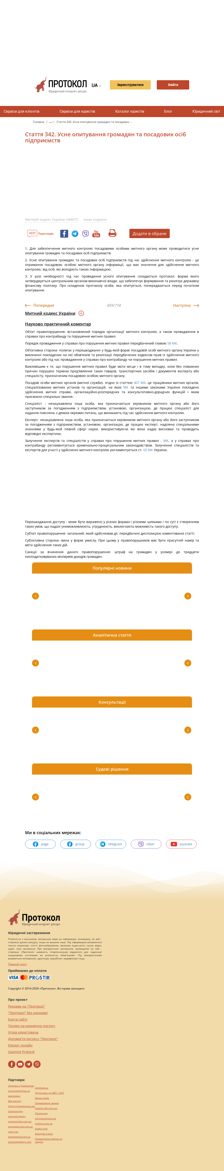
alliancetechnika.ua (19, 1090)
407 (137, 382)
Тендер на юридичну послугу (31, 1026)
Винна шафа (42, 1098)
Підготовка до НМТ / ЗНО (49, 1092)
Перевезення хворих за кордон (48, 1140)
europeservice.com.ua (20, 1126)
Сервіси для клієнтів (21, 111)
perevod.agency (17, 1116)
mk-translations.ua (45, 1118)
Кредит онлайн (20, 1045)
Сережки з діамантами (21, 1085)
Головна (39, 122)
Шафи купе (41, 1128)
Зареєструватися (130, 85)
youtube (181, 844)
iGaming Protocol (21, 1052)
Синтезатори (15, 1111)
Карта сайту (17, 1019)
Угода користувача (23, 1032)
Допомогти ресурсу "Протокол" (33, 1039)
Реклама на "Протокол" (26, 1006)
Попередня (43, 305)
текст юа (13, 1131)
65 (145, 450)
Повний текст (17, 964)
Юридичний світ (206, 111)
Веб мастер (14, 1101)
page (40, 844)
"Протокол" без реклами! (28, 1013)
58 (169, 343)
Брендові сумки (44, 1133)
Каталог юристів (129, 111)
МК (174, 343)
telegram (110, 844)
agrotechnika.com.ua (19, 1121)
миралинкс (14, 1096)
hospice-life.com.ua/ (46, 1108)
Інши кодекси (95, 219)
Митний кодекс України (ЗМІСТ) (51, 219)
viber (146, 844)
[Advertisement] (126, 34)
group (76, 844)
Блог (168, 111)
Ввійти (173, 85)
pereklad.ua (41, 1087)
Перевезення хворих (47, 1103)
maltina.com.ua (43, 1123)
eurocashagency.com (19, 1141)
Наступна (182, 305)
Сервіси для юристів (77, 111)
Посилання (41, 1113)
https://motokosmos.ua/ (21, 1106)
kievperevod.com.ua (19, 1136)
